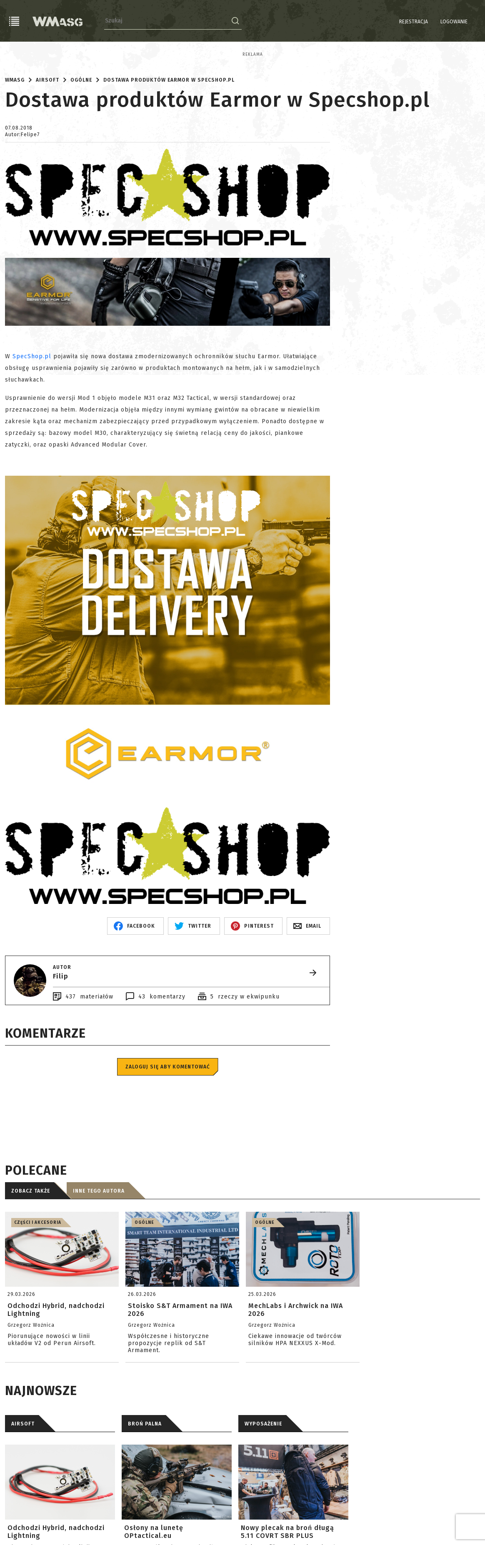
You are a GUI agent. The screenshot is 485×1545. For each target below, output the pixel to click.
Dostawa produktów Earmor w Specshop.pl (169, 151)
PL (464, 22)
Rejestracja (392, 22)
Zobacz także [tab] (30, 1262)
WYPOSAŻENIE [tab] (263, 1495)
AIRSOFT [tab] (23, 1495)
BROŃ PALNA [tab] (145, 1495)
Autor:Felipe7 (22, 205)
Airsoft (47, 151)
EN (474, 22)
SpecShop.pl (31, 427)
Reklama (15, 54)
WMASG (15, 151)
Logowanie (432, 22)
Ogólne (81, 151)
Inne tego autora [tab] (99, 1262)
